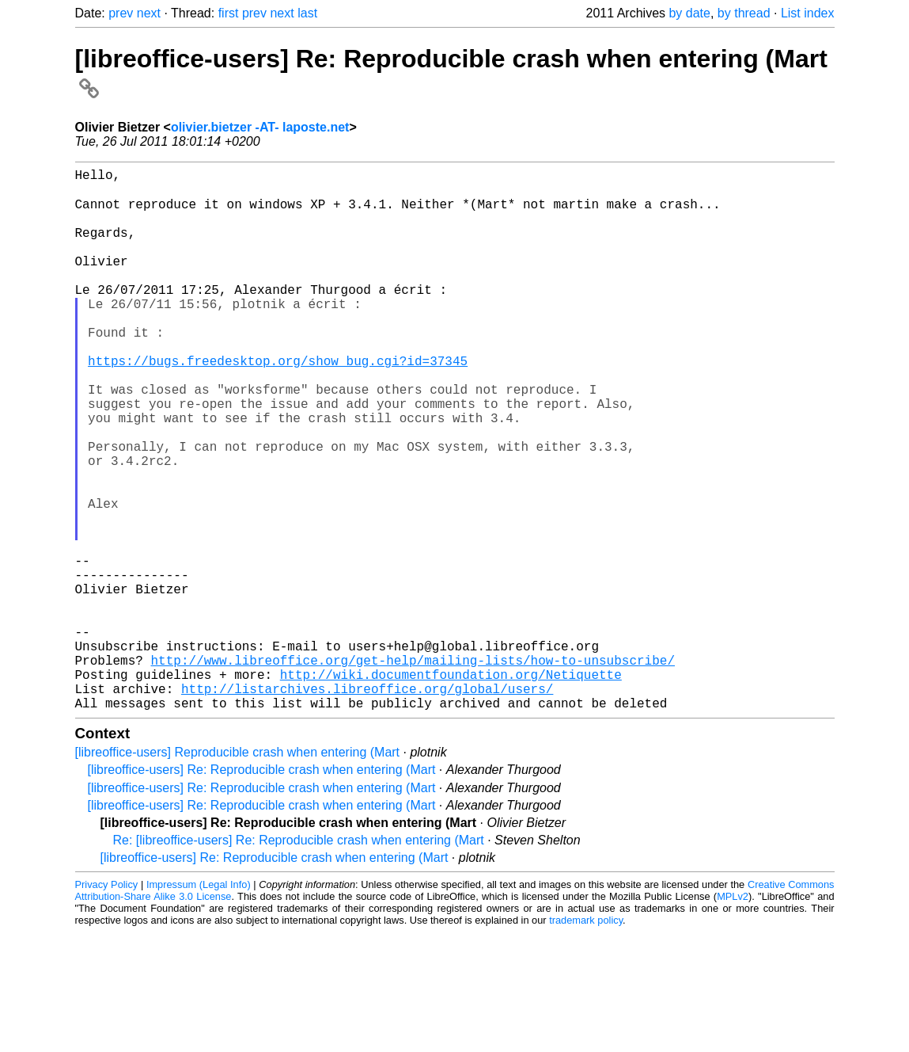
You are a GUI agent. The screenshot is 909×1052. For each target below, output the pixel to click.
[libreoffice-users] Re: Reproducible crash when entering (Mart (262, 889)
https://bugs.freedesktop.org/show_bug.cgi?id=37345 (278, 404)
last (307, 13)
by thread (744, 13)
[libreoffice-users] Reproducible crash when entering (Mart (237, 872)
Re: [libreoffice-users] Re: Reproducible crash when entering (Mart (298, 959)
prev (120, 13)
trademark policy (586, 1040)
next (149, 13)
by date (689, 13)
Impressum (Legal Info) (198, 1004)
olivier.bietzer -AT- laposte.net (260, 127)
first (228, 13)
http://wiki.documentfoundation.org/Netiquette (451, 787)
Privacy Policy (106, 1004)
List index (808, 13)
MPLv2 (732, 1016)
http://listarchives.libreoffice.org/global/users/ (367, 805)
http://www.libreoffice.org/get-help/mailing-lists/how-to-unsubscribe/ (413, 770)
